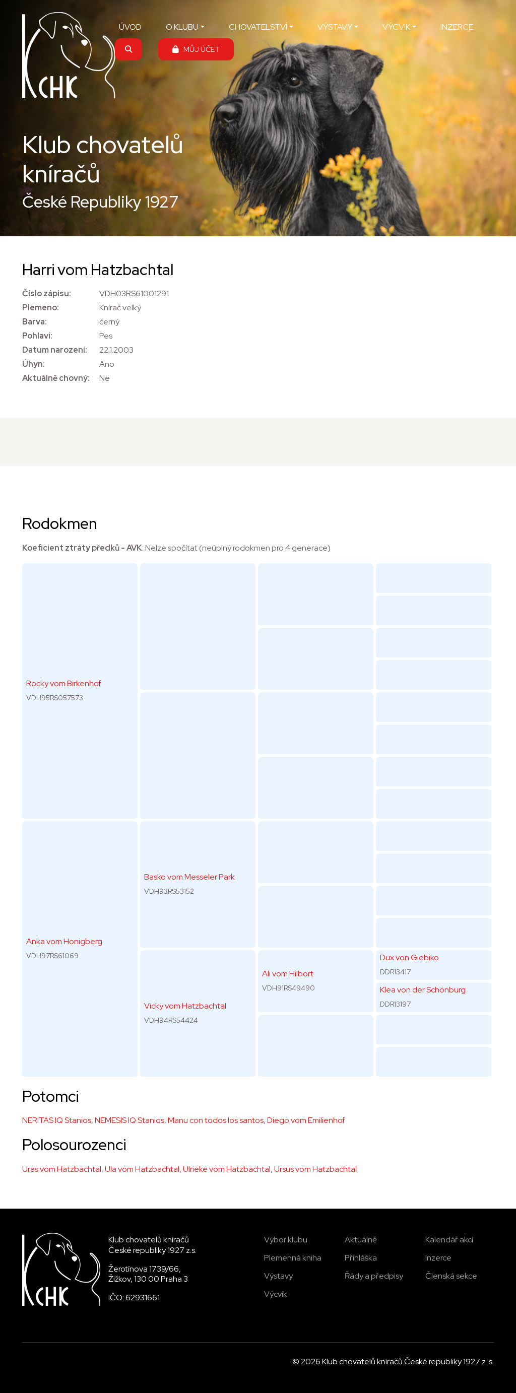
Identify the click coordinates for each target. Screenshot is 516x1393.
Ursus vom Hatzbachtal (315, 1169)
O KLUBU (182, 27)
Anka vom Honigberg (64, 941)
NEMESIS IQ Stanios (129, 1120)
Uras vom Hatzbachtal (61, 1169)
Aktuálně (361, 1239)
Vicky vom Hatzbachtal (185, 1006)
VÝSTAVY (334, 27)
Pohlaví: (37, 335)
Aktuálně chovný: (56, 378)
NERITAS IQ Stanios (56, 1120)
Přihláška (361, 1257)
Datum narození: (54, 350)
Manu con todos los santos (216, 1120)
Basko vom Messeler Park (189, 877)
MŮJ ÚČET (196, 49)
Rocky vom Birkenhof (63, 683)
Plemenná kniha (292, 1257)
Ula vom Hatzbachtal (142, 1169)
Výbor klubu (285, 1239)
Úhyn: (33, 364)
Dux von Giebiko (409, 957)
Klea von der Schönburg (423, 989)
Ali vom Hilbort (287, 973)
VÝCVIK (396, 27)
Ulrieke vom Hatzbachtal (227, 1169)
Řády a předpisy (374, 1276)
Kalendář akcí (449, 1239)
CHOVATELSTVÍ (258, 27)
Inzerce (438, 1257)
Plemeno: (40, 307)
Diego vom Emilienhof (306, 1120)
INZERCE (456, 27)
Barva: (34, 321)
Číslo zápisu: (46, 293)
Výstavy (278, 1276)
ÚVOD (130, 27)
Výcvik (275, 1294)
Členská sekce (451, 1276)
